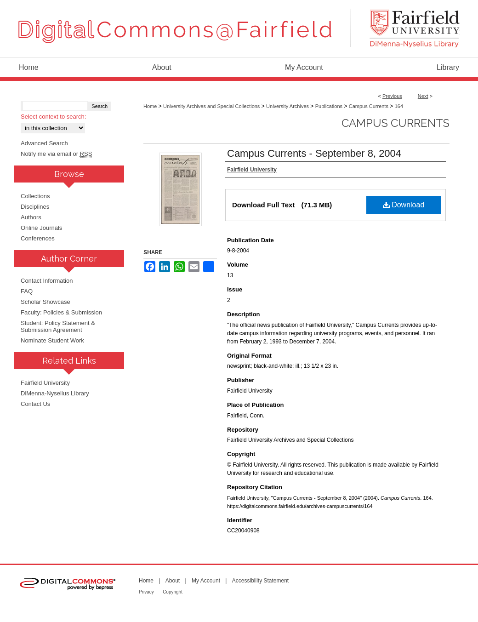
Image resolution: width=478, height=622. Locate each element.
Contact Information (47, 280)
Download (404, 205)
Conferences (38, 238)
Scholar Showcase (45, 301)
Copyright (172, 591)
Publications (328, 106)
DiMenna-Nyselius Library (55, 393)
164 (399, 106)
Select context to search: (53, 116)
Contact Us (35, 403)
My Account (206, 580)
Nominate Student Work (52, 340)
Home (150, 106)
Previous (392, 96)
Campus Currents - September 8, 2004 (314, 153)
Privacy (146, 591)
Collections (35, 196)
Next (423, 96)
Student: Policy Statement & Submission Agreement (58, 326)
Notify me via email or (56, 153)
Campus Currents (368, 106)
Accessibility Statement (260, 580)
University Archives (287, 106)
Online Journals (41, 227)
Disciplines (35, 206)
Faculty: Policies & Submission (61, 312)
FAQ (27, 291)
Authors (31, 217)
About (172, 580)
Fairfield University (45, 382)
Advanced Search (44, 143)
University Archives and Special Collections (211, 106)
